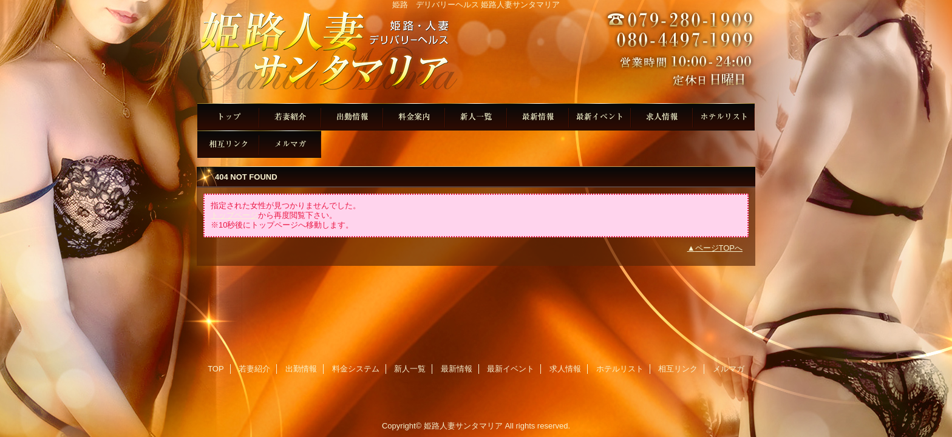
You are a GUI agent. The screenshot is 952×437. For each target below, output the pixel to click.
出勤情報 (352, 116)
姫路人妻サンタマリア (476, 56)
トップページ (234, 215)
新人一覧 (476, 116)
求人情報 (662, 116)
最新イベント (600, 116)
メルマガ (290, 144)
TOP (228, 116)
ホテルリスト (724, 116)
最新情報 (538, 116)
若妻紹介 (290, 116)
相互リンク (228, 144)
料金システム (414, 116)
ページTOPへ (719, 247)
